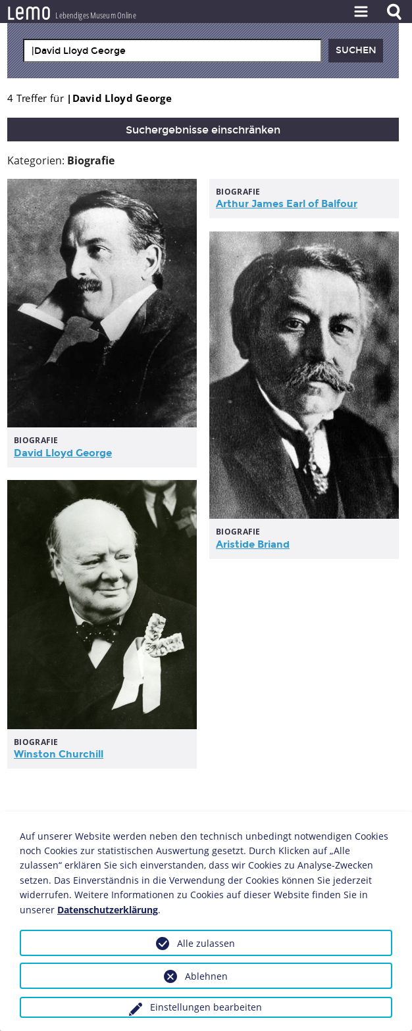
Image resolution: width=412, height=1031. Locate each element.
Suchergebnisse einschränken (203, 130)
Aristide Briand (253, 544)
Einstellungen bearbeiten (206, 1007)
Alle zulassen (206, 943)
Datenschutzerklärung (107, 909)
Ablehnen (206, 976)
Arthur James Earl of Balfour (286, 204)
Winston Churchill (58, 754)
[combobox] (172, 50)
